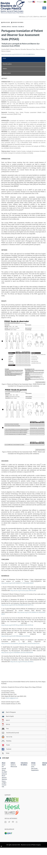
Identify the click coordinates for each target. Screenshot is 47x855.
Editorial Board (4, 775)
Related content (7, 73)
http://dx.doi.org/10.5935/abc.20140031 (21, 661)
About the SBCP (4, 771)
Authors (13, 763)
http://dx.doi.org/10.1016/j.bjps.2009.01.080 (23, 590)
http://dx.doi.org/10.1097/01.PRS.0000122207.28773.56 (17, 605)
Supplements (35, 770)
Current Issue (33, 765)
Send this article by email (10, 732)
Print (5, 728)
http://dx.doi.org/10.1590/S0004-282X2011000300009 (17, 652)
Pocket (5, 745)
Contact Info (4, 785)
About (3, 763)
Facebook (6, 749)
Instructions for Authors (24, 764)
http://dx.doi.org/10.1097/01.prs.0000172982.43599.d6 (17, 625)
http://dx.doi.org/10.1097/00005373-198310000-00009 (17, 583)
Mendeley (6, 741)
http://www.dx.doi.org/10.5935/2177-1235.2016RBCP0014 (18, 54)
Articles (33, 763)
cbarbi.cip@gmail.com (12, 698)
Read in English (7, 716)
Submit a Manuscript (14, 765)
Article (4, 58)
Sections (4, 777)
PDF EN (5, 724)
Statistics (5, 68)
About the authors (7, 64)
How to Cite (6, 736)
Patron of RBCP (4, 782)
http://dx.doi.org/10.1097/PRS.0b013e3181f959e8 (15, 636)
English (31, 2)
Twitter (5, 753)
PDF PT (5, 720)
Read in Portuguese (8, 712)
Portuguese (41, 2)
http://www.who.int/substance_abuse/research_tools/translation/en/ (20, 643)
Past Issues (34, 768)
